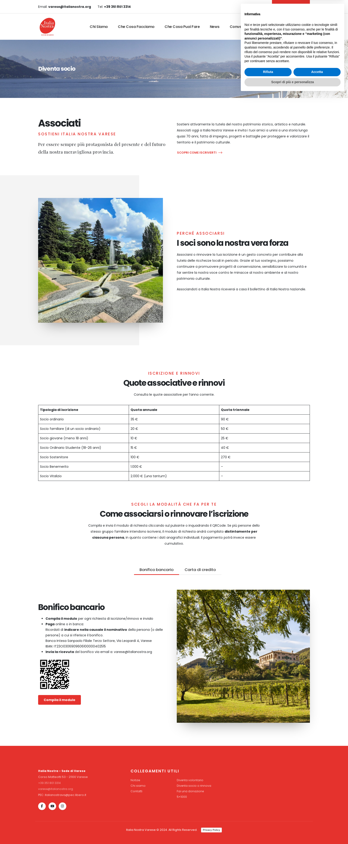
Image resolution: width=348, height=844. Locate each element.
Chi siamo (99, 26)
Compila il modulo (59, 700)
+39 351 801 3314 (50, 783)
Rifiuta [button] (268, 821)
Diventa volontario (190, 780)
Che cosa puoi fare (182, 26)
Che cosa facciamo (136, 26)
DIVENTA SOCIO (290, 7)
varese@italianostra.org (56, 789)
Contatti (269, 26)
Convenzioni (241, 26)
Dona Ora (296, 26)
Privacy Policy (211, 830)
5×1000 (182, 797)
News (215, 26)
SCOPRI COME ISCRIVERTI (199, 153)
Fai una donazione (190, 791)
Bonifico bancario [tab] (157, 569)
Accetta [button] (317, 821)
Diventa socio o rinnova (194, 786)
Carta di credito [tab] (200, 569)
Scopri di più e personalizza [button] (292, 831)
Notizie (135, 780)
